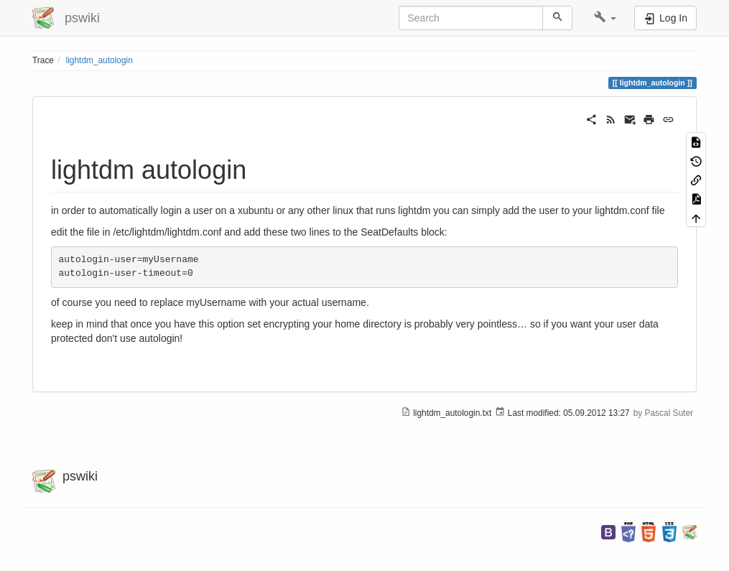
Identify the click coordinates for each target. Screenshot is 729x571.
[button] (605, 18)
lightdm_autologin (99, 60)
